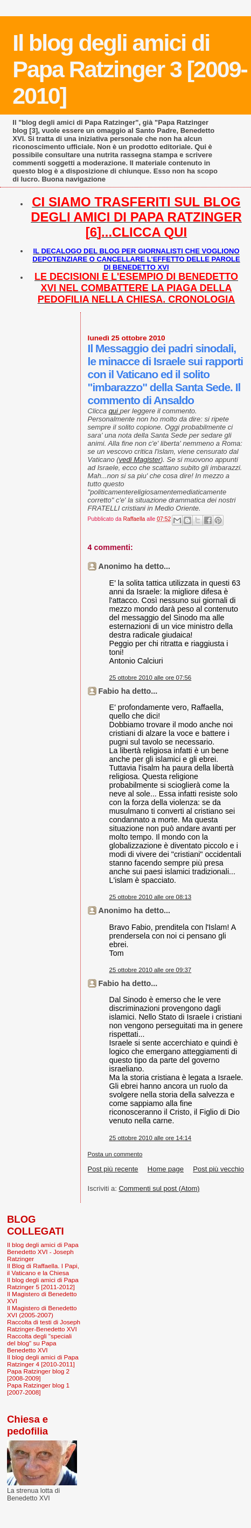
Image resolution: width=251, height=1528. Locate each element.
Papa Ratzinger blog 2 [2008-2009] (38, 1375)
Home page (166, 1169)
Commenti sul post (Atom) (158, 1188)
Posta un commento (115, 1154)
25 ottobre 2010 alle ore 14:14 (150, 1138)
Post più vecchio (218, 1169)
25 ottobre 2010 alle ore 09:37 (150, 970)
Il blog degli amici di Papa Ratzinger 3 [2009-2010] (129, 69)
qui (114, 411)
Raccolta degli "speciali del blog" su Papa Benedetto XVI (39, 1342)
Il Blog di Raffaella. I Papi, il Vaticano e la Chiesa (43, 1269)
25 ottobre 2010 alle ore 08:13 (150, 897)
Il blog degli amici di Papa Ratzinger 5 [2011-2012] (43, 1283)
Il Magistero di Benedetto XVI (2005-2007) (42, 1311)
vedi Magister (140, 459)
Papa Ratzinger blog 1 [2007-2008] (38, 1389)
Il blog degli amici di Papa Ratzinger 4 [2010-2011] (43, 1360)
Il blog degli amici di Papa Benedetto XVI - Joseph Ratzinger (43, 1251)
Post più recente (113, 1169)
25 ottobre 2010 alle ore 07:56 (150, 677)
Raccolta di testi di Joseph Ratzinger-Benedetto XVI (43, 1325)
